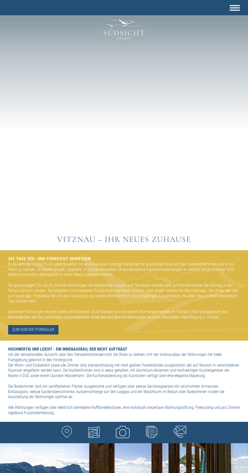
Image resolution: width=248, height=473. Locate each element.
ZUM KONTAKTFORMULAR (33, 329)
